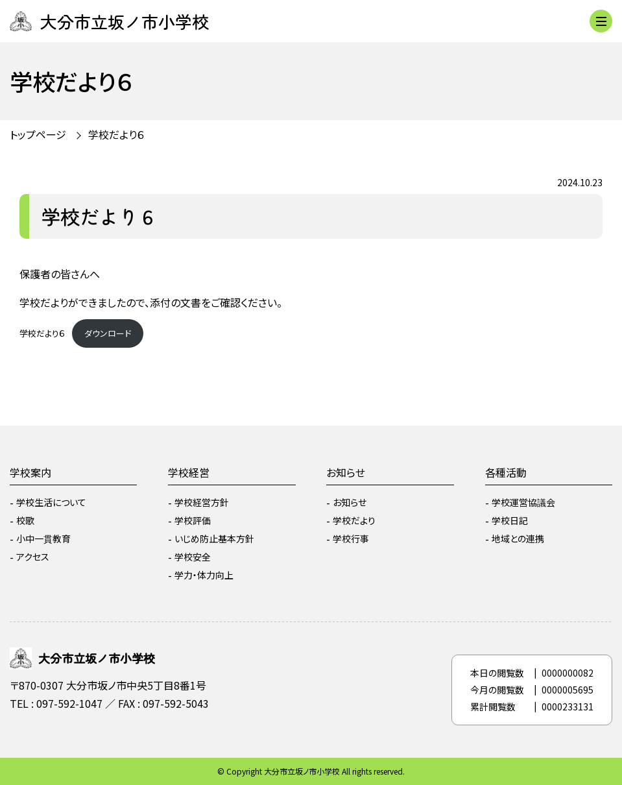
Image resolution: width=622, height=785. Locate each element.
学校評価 (192, 520)
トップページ (38, 134)
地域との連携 (518, 538)
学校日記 (510, 520)
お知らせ (345, 472)
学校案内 (30, 472)
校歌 (25, 520)
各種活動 (506, 472)
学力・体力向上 (203, 574)
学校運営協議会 (523, 502)
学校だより (354, 520)
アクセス (32, 556)
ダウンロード (107, 333)
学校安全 (192, 556)
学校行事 (351, 538)
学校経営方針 (201, 502)
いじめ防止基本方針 (214, 538)
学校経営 (188, 472)
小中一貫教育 (43, 538)
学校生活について (51, 502)
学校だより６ (116, 134)
